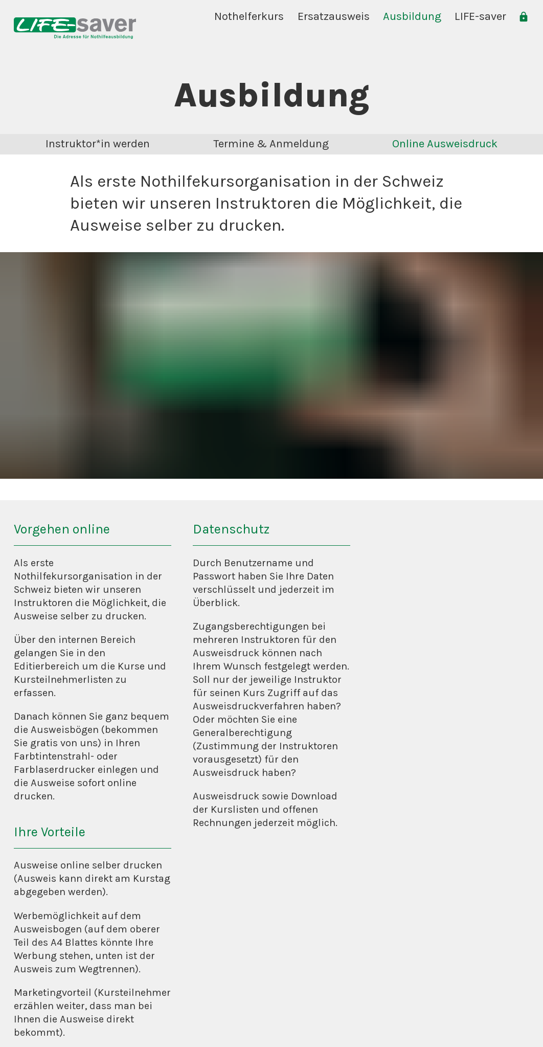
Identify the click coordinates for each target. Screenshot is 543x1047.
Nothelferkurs (249, 16)
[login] (523, 17)
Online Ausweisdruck (444, 143)
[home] (75, 28)
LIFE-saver (480, 16)
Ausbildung (412, 16)
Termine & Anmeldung (271, 143)
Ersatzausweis (334, 16)
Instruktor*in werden (98, 143)
